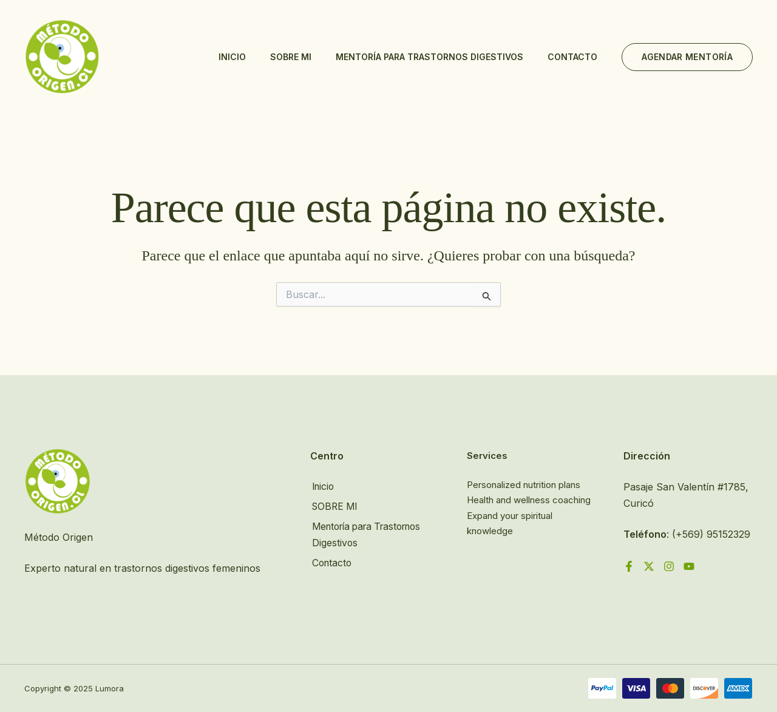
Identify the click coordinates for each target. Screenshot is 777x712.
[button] (687, 57)
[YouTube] (689, 566)
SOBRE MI (290, 57)
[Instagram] (668, 566)
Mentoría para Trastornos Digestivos (429, 57)
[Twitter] (648, 566)
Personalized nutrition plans (523, 484)
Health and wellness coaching (529, 500)
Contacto (572, 57)
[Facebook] (628, 566)
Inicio (232, 57)
